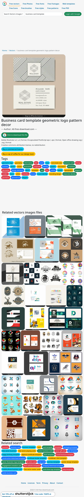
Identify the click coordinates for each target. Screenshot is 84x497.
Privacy (45, 483)
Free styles (39, 8)
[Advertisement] (42, 33)
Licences (31, 483)
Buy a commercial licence (13, 149)
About (52, 483)
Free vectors (14, 4)
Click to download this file (15, 135)
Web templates (69, 4)
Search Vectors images (13, 14)
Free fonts (40, 4)
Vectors (12, 50)
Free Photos (27, 4)
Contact (60, 483)
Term (38, 483)
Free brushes (26, 8)
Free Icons (13, 8)
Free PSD (65, 8)
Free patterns (52, 8)
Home (4, 50)
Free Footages (53, 4)
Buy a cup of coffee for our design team (18, 154)
